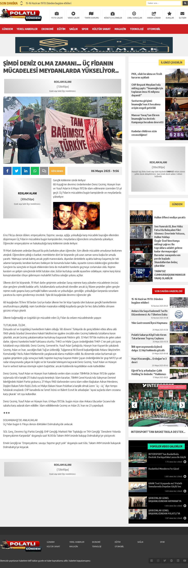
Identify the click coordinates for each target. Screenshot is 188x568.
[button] (21, 2)
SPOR (85, 29)
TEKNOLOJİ (136, 29)
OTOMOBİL (153, 29)
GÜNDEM (7, 29)
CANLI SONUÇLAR (134, 18)
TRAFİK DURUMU (92, 18)
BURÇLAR (170, 18)
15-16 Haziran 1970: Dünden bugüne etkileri (48, 3)
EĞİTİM (61, 29)
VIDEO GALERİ (73, 18)
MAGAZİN (120, 29)
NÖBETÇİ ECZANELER (113, 18)
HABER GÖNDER (154, 18)
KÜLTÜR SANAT (101, 29)
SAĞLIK (73, 29)
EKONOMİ (47, 29)
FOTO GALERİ (57, 18)
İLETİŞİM (182, 18)
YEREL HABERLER (27, 29)
